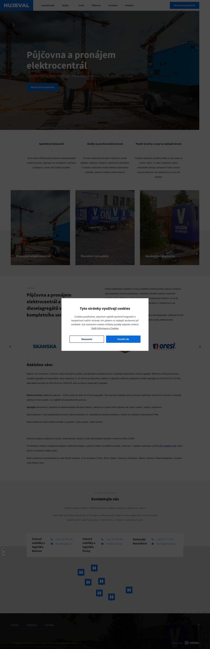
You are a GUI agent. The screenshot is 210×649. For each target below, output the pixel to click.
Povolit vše (123, 339)
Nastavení (86, 339)
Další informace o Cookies (105, 328)
